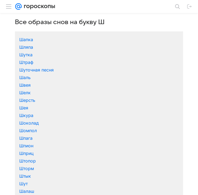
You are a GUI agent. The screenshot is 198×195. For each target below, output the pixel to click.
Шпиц (105, 152)
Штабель (24, 160)
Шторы (148, 160)
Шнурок (23, 152)
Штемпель (109, 160)
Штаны (64, 160)
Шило (105, 130)
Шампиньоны (155, 115)
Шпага (63, 99)
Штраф (148, 77)
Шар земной (28, 122)
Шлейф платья (114, 145)
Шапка (22, 76)
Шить (20, 137)
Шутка (105, 77)
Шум (62, 168)
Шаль (62, 84)
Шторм (64, 107)
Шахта (63, 130)
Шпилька (66, 152)
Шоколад (151, 92)
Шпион (106, 99)
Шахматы (25, 130)
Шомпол (24, 99)
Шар (145, 168)
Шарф (105, 122)
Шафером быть (157, 122)
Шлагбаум (68, 145)
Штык (105, 107)
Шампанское (112, 115)
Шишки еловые (73, 137)
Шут (145, 107)
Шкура (106, 92)
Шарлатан (67, 122)
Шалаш (22, 115)
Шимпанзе (152, 130)
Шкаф (147, 137)
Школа (22, 145)
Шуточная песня (32, 84)
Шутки (105, 168)
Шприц (148, 99)
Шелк (146, 84)
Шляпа (64, 77)
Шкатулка (109, 137)
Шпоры (148, 152)
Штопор (23, 107)
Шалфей (65, 115)
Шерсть (23, 92)
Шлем (147, 145)
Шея (61, 92)
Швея (104, 84)
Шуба (21, 168)
